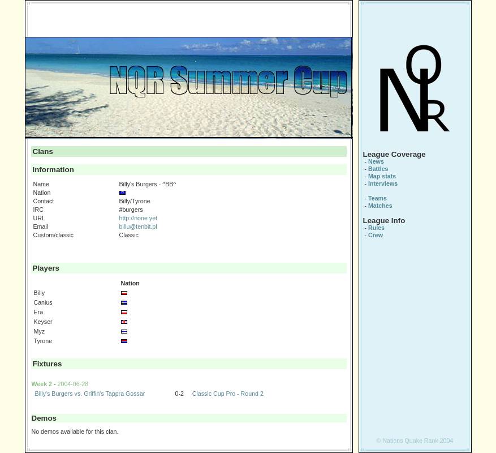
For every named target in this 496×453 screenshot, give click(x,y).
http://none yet (138, 218)
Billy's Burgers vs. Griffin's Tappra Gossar (89, 393)
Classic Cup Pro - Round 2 (228, 393)
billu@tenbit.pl (138, 226)
